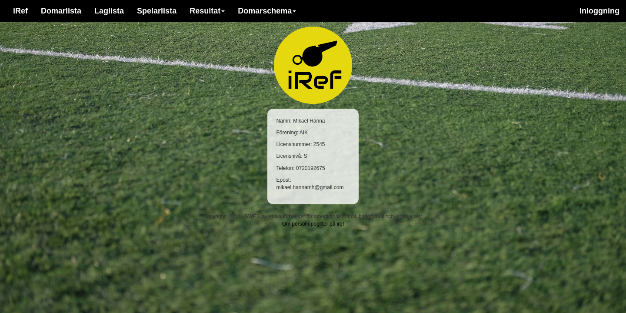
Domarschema (267, 11)
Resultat (207, 11)
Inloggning (599, 11)
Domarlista (61, 11)
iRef (20, 11)
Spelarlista (156, 11)
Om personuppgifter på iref (313, 224)
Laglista (109, 11)
